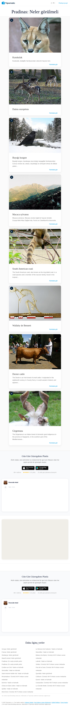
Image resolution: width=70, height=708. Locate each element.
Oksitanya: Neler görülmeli (10, 655)
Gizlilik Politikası (56, 702)
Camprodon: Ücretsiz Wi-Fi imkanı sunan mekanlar (52, 682)
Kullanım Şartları (29, 702)
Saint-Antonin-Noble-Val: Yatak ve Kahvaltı (15, 673)
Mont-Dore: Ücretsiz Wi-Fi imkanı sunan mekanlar (17, 692)
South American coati (22, 268)
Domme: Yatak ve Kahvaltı (10, 682)
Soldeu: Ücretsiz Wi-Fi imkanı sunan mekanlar (50, 664)
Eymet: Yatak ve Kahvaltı (44, 679)
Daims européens (20, 109)
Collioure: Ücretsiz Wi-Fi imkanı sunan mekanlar (51, 676)
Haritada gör (53, 64)
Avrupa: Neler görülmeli (9, 649)
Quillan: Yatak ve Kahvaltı (10, 689)
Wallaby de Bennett (21, 325)
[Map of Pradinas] (35, 539)
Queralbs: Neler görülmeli (44, 673)
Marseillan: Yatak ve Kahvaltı (45, 652)
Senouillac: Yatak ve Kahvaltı (11, 670)
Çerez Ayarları (64, 702)
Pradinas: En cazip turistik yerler (12, 661)
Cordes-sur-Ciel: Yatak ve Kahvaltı (12, 667)
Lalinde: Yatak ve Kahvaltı (44, 661)
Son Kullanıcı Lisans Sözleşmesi (42, 702)
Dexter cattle (18, 374)
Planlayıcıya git (63, 3)
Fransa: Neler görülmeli (9, 652)
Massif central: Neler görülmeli (11, 658)
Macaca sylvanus (20, 214)
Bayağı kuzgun (19, 157)
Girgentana (17, 431)
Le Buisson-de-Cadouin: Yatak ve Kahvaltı (49, 649)
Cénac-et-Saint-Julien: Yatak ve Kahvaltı (14, 685)
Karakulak (17, 57)
